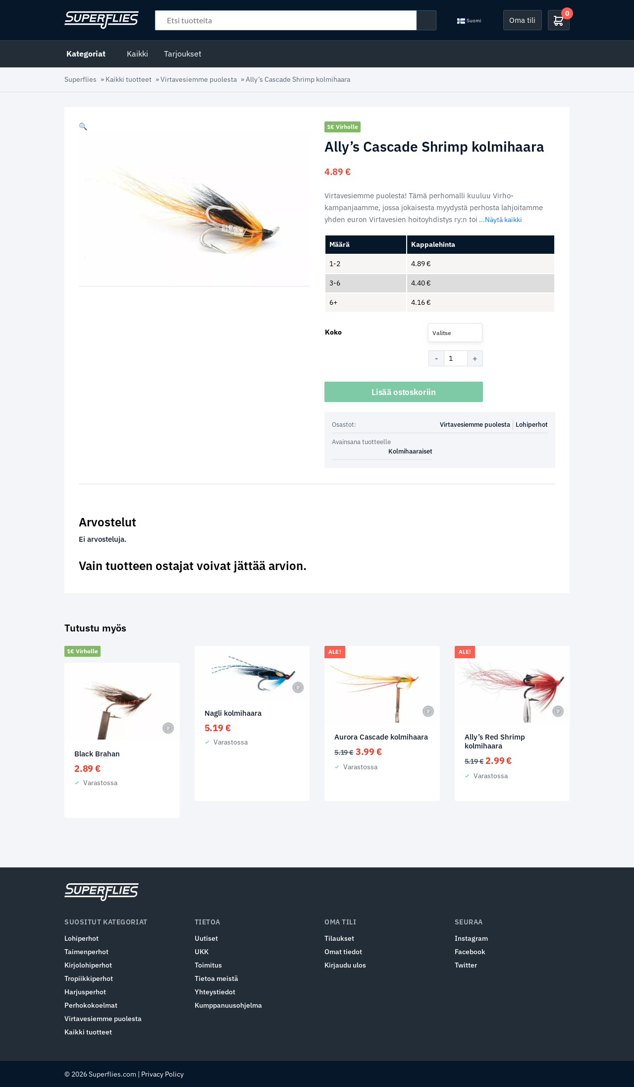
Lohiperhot (532, 424)
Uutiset (206, 938)
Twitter (466, 965)
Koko (333, 332)
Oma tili (522, 20)
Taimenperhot (86, 951)
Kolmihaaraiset (410, 451)
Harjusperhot (85, 991)
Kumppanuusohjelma (228, 1005)
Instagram (471, 938)
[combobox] (455, 332)
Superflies (80, 79)
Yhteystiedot (215, 991)
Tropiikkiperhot (88, 978)
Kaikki (137, 53)
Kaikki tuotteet (129, 79)
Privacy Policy (162, 1074)
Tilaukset (339, 938)
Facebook (470, 951)
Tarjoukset (183, 53)
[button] (83, 126)
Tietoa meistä (216, 978)
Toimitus (208, 965)
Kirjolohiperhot (88, 965)
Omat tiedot (343, 951)
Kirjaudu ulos (345, 965)
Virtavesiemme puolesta (198, 79)
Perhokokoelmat (90, 1005)
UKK (202, 951)
